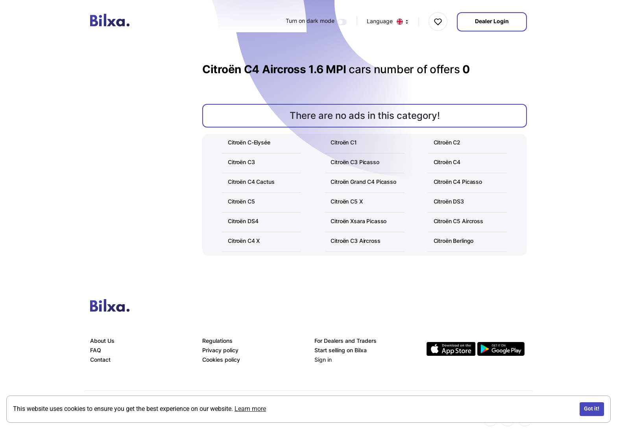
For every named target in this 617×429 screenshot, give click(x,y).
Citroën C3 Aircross (355, 240)
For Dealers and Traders (345, 340)
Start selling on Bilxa (340, 350)
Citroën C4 (447, 162)
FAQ (95, 350)
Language (388, 21)
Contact (100, 359)
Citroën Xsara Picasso (358, 221)
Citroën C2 (447, 142)
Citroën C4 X (244, 240)
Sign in (323, 359)
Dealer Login (492, 21)
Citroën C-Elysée (249, 142)
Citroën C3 (241, 162)
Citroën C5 (241, 201)
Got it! (591, 408)
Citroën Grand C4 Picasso (363, 181)
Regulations (217, 340)
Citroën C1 (344, 142)
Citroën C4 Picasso (458, 181)
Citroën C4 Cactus (251, 181)
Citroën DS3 (449, 201)
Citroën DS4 (243, 221)
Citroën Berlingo (454, 240)
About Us (102, 340)
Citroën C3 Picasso (355, 162)
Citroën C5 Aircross (458, 221)
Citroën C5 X (346, 201)
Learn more (250, 408)
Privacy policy (220, 350)
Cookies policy (221, 359)
